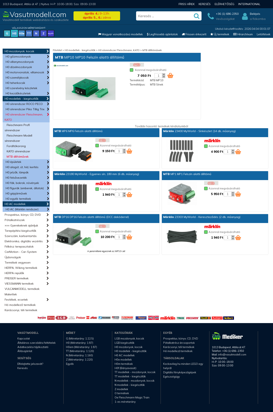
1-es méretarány (125, 401)
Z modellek (121, 389)
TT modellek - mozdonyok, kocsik (135, 372)
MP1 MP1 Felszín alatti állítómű (187, 174)
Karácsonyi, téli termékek (21, 310)
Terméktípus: (137, 84)
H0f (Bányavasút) (125, 368)
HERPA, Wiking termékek (21, 268)
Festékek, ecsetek (16, 299)
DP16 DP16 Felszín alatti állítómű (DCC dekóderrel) (91, 217)
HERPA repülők (14, 273)
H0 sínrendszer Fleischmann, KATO (24, 117)
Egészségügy (171, 376)
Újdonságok (13, 257)
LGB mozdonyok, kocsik (129, 338)
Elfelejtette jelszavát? (30, 363)
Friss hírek (187, 4)
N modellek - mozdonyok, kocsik (135, 380)
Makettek (11, 294)
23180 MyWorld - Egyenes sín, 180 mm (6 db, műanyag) (96, 174)
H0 (14, 33)
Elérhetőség (224, 4)
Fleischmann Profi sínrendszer (17, 127)
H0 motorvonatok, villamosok (25, 72)
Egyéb (70, 363)
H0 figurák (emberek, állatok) (25, 188)
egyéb (50, 33)
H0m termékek (124, 363)
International (249, 4)
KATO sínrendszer (18, 151)
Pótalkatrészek (15, 220)
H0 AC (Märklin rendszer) (22, 209)
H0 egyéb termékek (18, 199)
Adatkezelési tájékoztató (32, 347)
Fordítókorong (16, 146)
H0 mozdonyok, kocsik (19, 51)
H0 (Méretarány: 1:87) (79, 342)
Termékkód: (137, 80)
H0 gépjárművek (16, 193)
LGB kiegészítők (124, 342)
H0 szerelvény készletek (21, 88)
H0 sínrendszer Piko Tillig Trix (25, 109)
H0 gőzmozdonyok (18, 56)
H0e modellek (123, 359)
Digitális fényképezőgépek (179, 372)
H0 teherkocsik (15, 83)
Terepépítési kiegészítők (20, 231)
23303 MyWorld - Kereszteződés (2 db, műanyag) (201, 217)
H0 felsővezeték (16, 177)
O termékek (122, 393)
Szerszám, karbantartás (21, 236)
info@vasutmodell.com (232, 354)
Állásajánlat (24, 351)
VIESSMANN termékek (19, 283)
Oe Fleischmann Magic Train (132, 397)
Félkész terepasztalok (19, 246)
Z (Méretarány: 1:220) (79, 359)
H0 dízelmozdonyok (19, 67)
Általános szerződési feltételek (36, 342)
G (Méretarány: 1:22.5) (80, 338)
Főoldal (57, 50)
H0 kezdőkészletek (18, 93)
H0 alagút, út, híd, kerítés (22, 167)
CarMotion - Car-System (21, 252)
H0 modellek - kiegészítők (21, 98)
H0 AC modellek (15, 204)
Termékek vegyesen (18, 262)
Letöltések (263, 34)
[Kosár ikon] (170, 75)
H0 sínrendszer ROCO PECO (24, 104)
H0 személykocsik (17, 77)
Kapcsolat (23, 338)
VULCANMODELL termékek (22, 289)
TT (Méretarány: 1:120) (80, 351)
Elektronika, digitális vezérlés (24, 241)
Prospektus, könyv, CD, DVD (23, 215)
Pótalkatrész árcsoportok (179, 342)
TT (29, 33)
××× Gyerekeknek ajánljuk (21, 225)
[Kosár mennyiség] (158, 75)
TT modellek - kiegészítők (130, 376)
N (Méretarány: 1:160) (79, 355)
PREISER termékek (17, 278)
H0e (22, 33)
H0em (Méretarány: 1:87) (81, 347)
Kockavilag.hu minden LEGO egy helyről (183, 366)
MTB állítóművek (18, 156)
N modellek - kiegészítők (130, 384)
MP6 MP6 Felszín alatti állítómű (78, 131)
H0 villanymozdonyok (20, 62)
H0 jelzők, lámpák (17, 172)
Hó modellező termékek (20, 305)
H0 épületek (13, 162)
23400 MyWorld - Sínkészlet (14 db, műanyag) (199, 131)
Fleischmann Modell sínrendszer (18, 138)
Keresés (205, 4)
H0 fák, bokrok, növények (22, 183)
